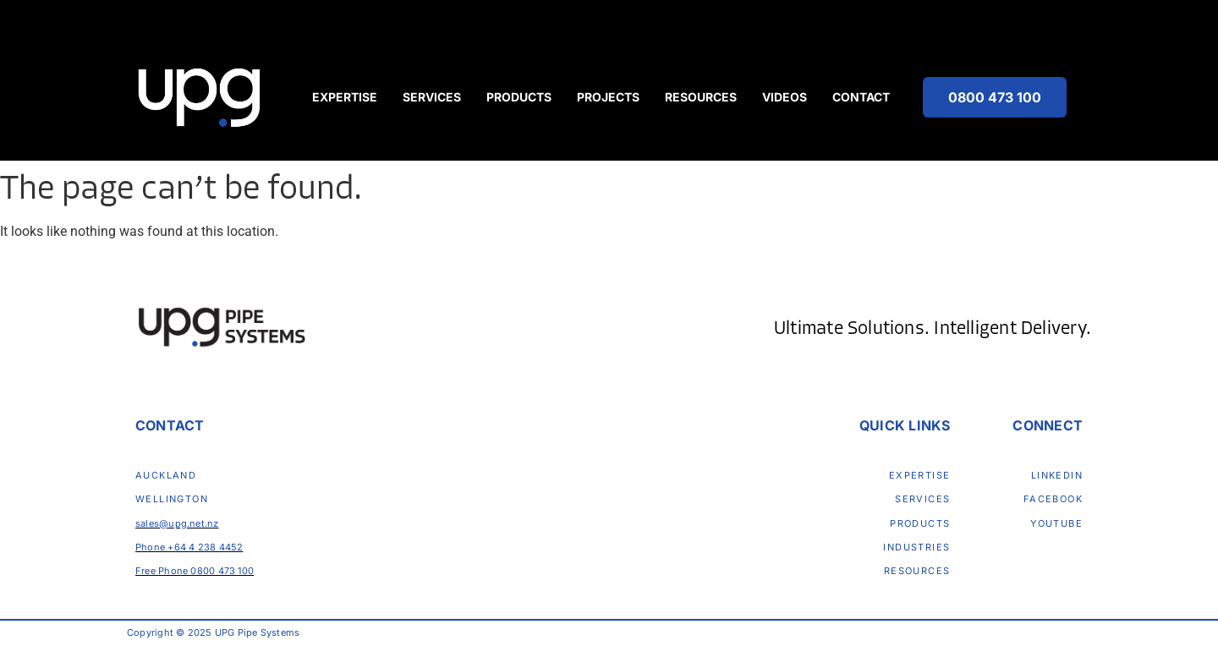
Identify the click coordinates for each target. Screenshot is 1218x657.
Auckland (165, 475)
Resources (701, 97)
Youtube (1056, 523)
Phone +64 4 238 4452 (189, 547)
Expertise (344, 97)
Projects (608, 97)
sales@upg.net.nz (177, 523)
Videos (784, 97)
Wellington (171, 499)
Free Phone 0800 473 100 (194, 571)
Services (432, 97)
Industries (916, 547)
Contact (861, 97)
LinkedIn (1057, 475)
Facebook (1053, 499)
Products (518, 97)
